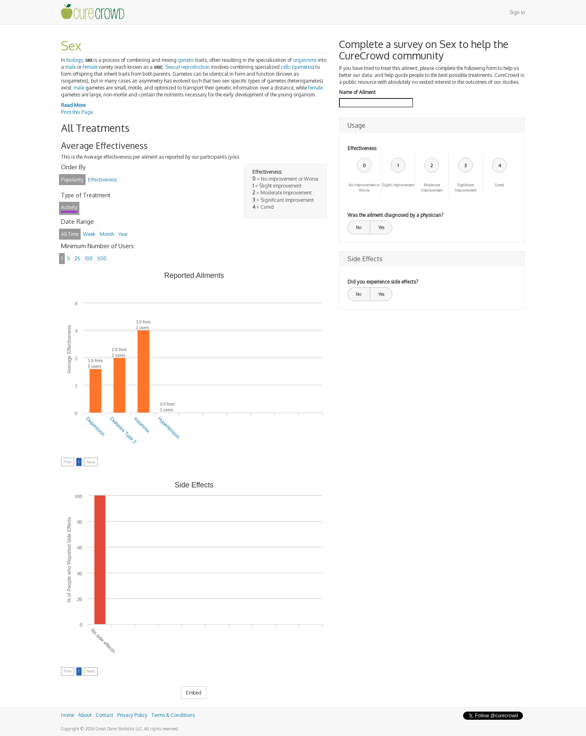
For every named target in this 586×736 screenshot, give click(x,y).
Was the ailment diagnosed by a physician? (395, 215)
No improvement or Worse (364, 187)
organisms (305, 60)
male (70, 67)
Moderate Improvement (431, 187)
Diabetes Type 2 (123, 430)
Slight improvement (398, 185)
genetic (186, 60)
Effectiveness (362, 148)
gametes (303, 67)
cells (286, 67)
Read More (73, 105)
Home (67, 715)
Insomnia (142, 425)
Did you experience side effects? (383, 282)
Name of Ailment (357, 92)
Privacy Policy (132, 715)
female (90, 67)
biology (74, 60)
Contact (104, 715)
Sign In (517, 12)
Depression (96, 426)
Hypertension (169, 428)
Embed (193, 693)
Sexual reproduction (187, 67)
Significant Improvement (465, 187)
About (85, 715)
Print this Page (77, 112)
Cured (499, 185)
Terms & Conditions (173, 715)
